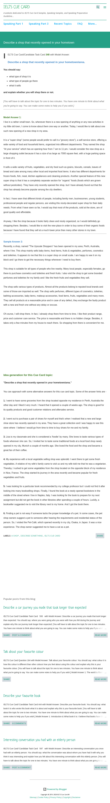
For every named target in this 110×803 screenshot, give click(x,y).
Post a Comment (21, 635)
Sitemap (33, 797)
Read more (101, 635)
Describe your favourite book (21, 696)
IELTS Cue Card (16, 7)
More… (92, 23)
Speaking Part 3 (38, 23)
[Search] (98, 7)
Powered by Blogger (55, 789)
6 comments (19, 723)
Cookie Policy (43, 797)
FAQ (79, 23)
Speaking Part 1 (13, 23)
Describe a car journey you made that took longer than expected (44, 608)
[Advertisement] (55, 345)
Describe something (31, 535)
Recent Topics (63, 23)
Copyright (66, 797)
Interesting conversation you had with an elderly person (39, 740)
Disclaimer (76, 797)
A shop (15, 535)
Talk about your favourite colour (23, 652)
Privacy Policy (55, 797)
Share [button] (100, 535)
